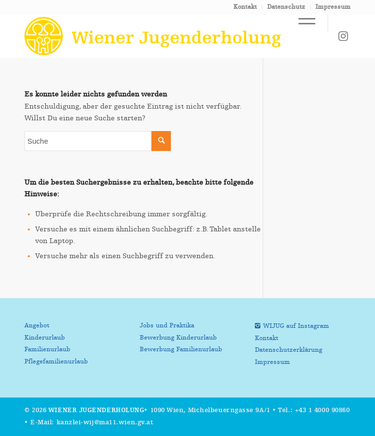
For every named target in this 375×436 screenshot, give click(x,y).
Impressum (333, 7)
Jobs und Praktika (167, 325)
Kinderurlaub (44, 337)
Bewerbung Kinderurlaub (178, 337)
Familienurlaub (47, 349)
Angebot (36, 325)
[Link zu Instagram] (343, 36)
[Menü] (302, 23)
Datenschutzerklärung (288, 350)
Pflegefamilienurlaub (56, 361)
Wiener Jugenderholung (96, 410)
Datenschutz (286, 7)
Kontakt (245, 7)
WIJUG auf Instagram (296, 326)
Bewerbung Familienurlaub (181, 349)
